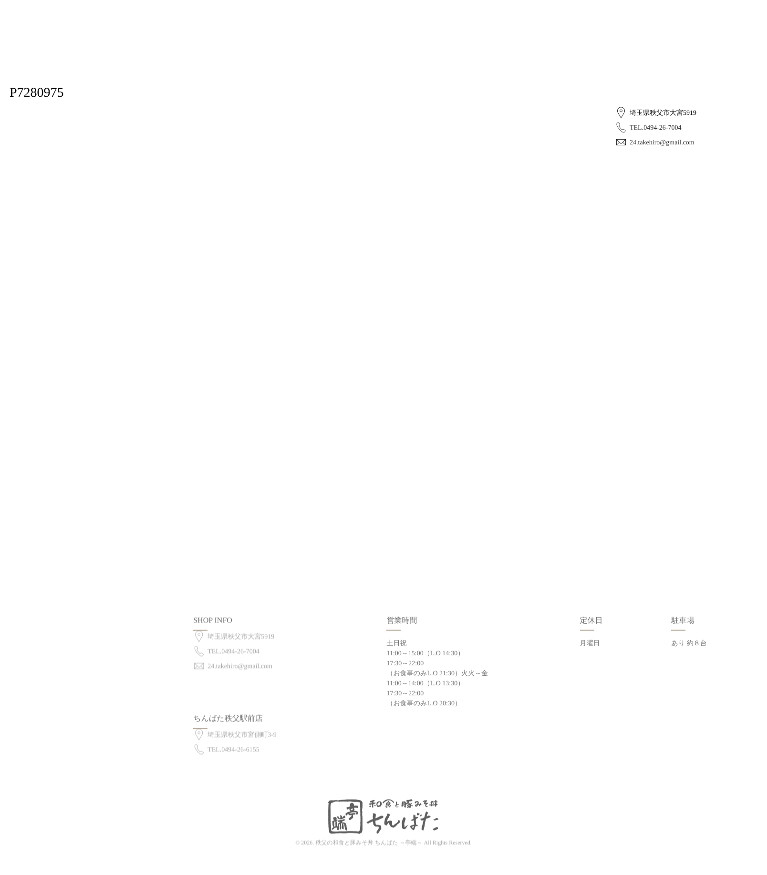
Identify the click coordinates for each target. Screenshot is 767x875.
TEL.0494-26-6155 (233, 741)
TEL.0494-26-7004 (655, 128)
